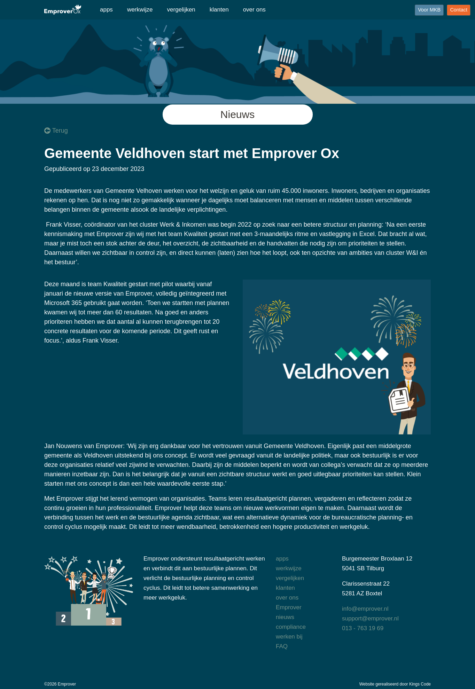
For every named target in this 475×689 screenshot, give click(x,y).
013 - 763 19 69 (362, 628)
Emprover (289, 607)
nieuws (285, 617)
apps (106, 9)
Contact (458, 10)
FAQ (282, 646)
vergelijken (181, 9)
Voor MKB (429, 10)
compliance (291, 627)
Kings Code (420, 684)
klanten (219, 9)
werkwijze (140, 9)
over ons (254, 9)
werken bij (289, 636)
